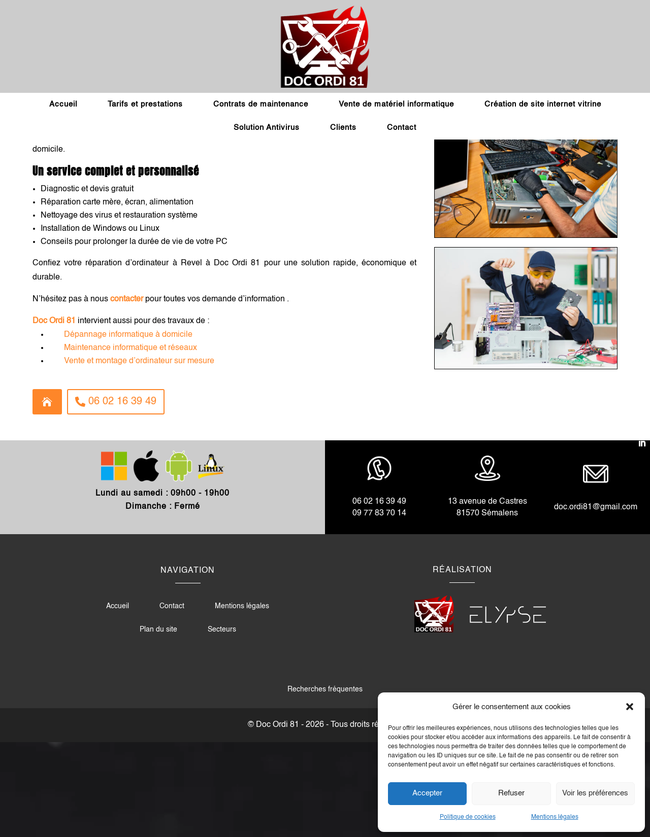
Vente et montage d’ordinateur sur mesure (139, 456)
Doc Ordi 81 (54, 416)
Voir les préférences (595, 793)
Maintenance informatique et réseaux (130, 443)
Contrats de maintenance (260, 104)
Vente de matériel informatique (396, 104)
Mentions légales (554, 817)
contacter (126, 394)
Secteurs (222, 724)
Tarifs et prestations (145, 104)
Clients (343, 127)
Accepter (427, 793)
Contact (401, 127)
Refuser (511, 793)
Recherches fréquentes (325, 784)
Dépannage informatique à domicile (128, 430)
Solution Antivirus (267, 127)
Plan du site (158, 724)
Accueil (63, 104)
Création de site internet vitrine (542, 104)
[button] (630, 707)
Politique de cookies (468, 817)
